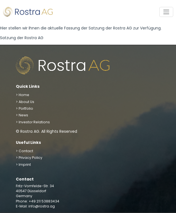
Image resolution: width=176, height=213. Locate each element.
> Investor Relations (33, 122)
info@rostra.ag (41, 206)
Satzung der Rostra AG (21, 38)
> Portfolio (24, 108)
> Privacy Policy (29, 157)
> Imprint (23, 164)
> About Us (25, 101)
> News (22, 115)
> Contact (24, 151)
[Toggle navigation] (166, 12)
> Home (22, 94)
